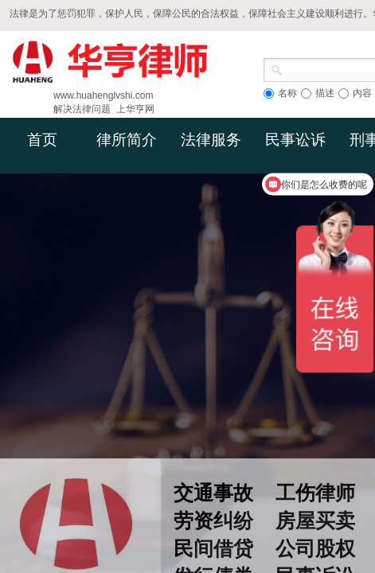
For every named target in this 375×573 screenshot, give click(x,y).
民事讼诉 (295, 139)
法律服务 (211, 139)
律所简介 (126, 139)
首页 (42, 139)
